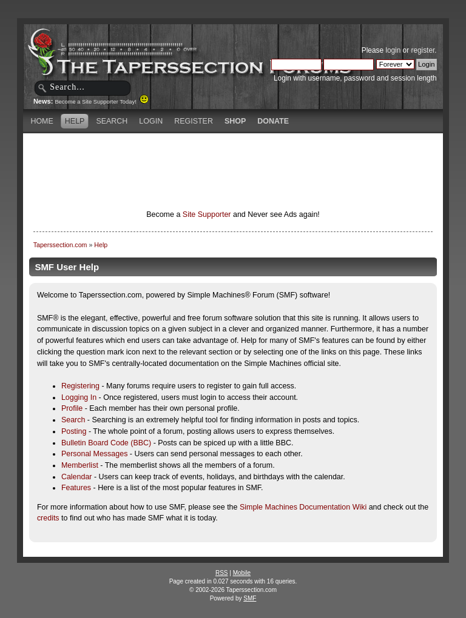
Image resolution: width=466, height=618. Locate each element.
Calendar (76, 477)
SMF (249, 598)
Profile (72, 408)
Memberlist (79, 465)
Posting (74, 431)
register (422, 50)
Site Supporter (207, 214)
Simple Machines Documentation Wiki (303, 507)
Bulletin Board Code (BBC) (106, 443)
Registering (80, 386)
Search (73, 420)
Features (76, 487)
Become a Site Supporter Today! (102, 102)
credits (48, 518)
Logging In (78, 397)
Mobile (242, 573)
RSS (221, 573)
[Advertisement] (233, 154)
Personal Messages (94, 454)
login (392, 50)
